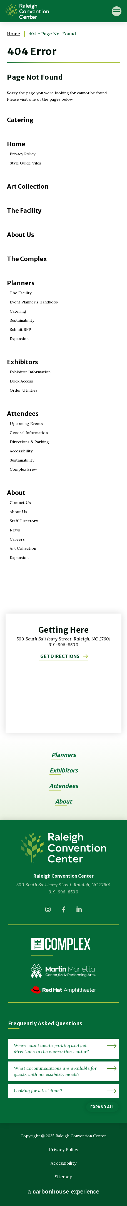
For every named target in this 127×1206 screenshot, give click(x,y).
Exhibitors (22, 362)
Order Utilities (24, 390)
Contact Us (20, 502)
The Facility (24, 210)
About (16, 492)
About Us (20, 235)
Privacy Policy (22, 153)
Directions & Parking (29, 441)
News (15, 530)
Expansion (19, 338)
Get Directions (59, 656)
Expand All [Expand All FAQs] (102, 1106)
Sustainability (22, 320)
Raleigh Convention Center (27, 11)
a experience (63, 1191)
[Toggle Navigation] (116, 11)
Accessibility (21, 451)
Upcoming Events (26, 423)
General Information (29, 432)
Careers (17, 539)
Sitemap (63, 1177)
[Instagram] (48, 911)
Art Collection (28, 186)
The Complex (27, 259)
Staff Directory (24, 520)
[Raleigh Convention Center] (64, 847)
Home (13, 33)
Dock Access (21, 381)
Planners (20, 283)
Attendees (23, 413)
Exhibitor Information (30, 371)
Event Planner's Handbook (34, 302)
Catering (20, 120)
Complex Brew (23, 469)
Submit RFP (20, 329)
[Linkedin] (79, 911)
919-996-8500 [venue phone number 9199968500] (63, 892)
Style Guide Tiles (25, 163)
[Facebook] (63, 911)
